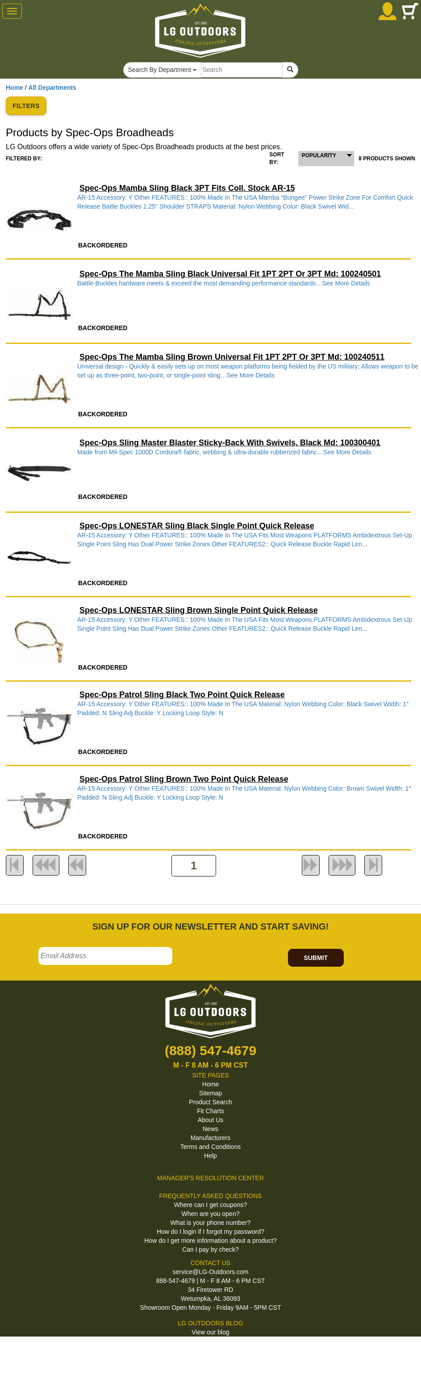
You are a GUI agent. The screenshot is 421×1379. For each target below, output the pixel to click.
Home (14, 87)
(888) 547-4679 (210, 1050)
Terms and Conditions (210, 1146)
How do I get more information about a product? (210, 1240)
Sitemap (210, 1093)
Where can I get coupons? (210, 1204)
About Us (211, 1119)
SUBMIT (316, 957)
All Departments (52, 87)
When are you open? (211, 1213)
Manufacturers (210, 1137)
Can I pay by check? (210, 1249)
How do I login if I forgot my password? (210, 1231)
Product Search (210, 1102)
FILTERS (26, 105)
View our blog (210, 1332)
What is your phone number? (211, 1222)
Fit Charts (210, 1111)
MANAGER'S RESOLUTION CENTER (210, 1178)
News (210, 1128)
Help (210, 1155)
